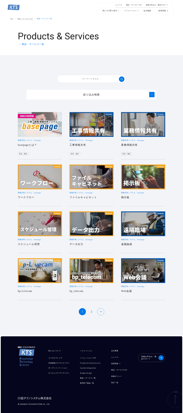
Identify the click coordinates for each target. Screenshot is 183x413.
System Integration (89, 366)
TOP (11, 19)
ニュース (118, 5)
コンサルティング (56, 358)
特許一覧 (114, 380)
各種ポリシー (116, 374)
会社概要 (147, 11)
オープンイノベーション (59, 366)
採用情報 (162, 11)
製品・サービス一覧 (44, 19)
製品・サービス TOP (25, 19)
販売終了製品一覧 (88, 380)
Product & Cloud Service (92, 362)
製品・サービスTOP (119, 368)
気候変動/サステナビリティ (60, 362)
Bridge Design (87, 371)
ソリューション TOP (89, 358)
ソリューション (130, 11)
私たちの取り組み (110, 11)
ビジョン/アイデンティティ (60, 371)
